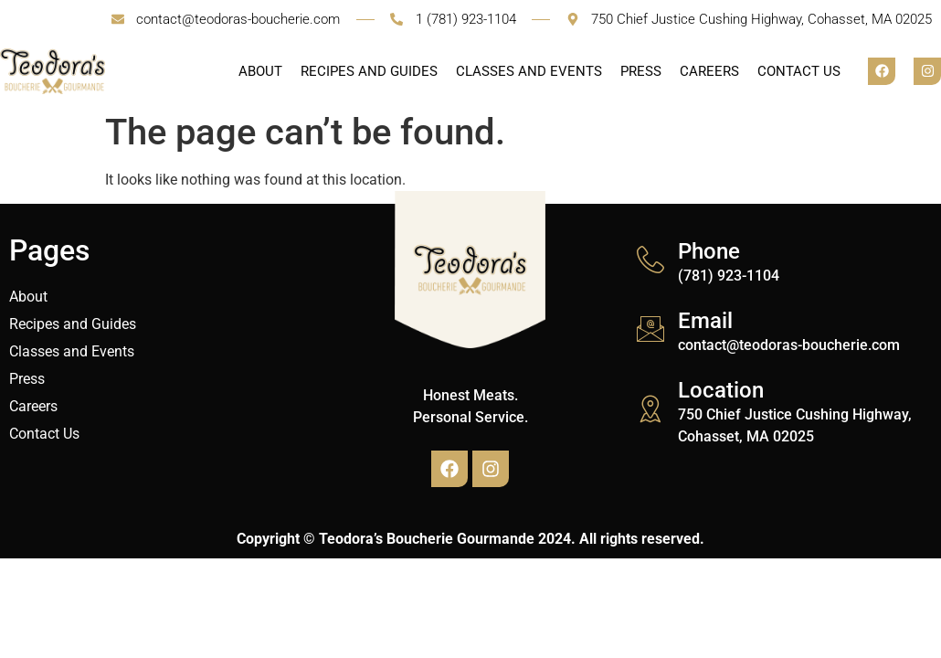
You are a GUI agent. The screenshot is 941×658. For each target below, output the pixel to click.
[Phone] (650, 259)
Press (640, 71)
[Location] (650, 408)
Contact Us (799, 71)
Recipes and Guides (369, 71)
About (260, 71)
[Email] (650, 329)
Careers (709, 71)
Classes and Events (529, 71)
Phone (709, 251)
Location (721, 390)
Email (705, 321)
